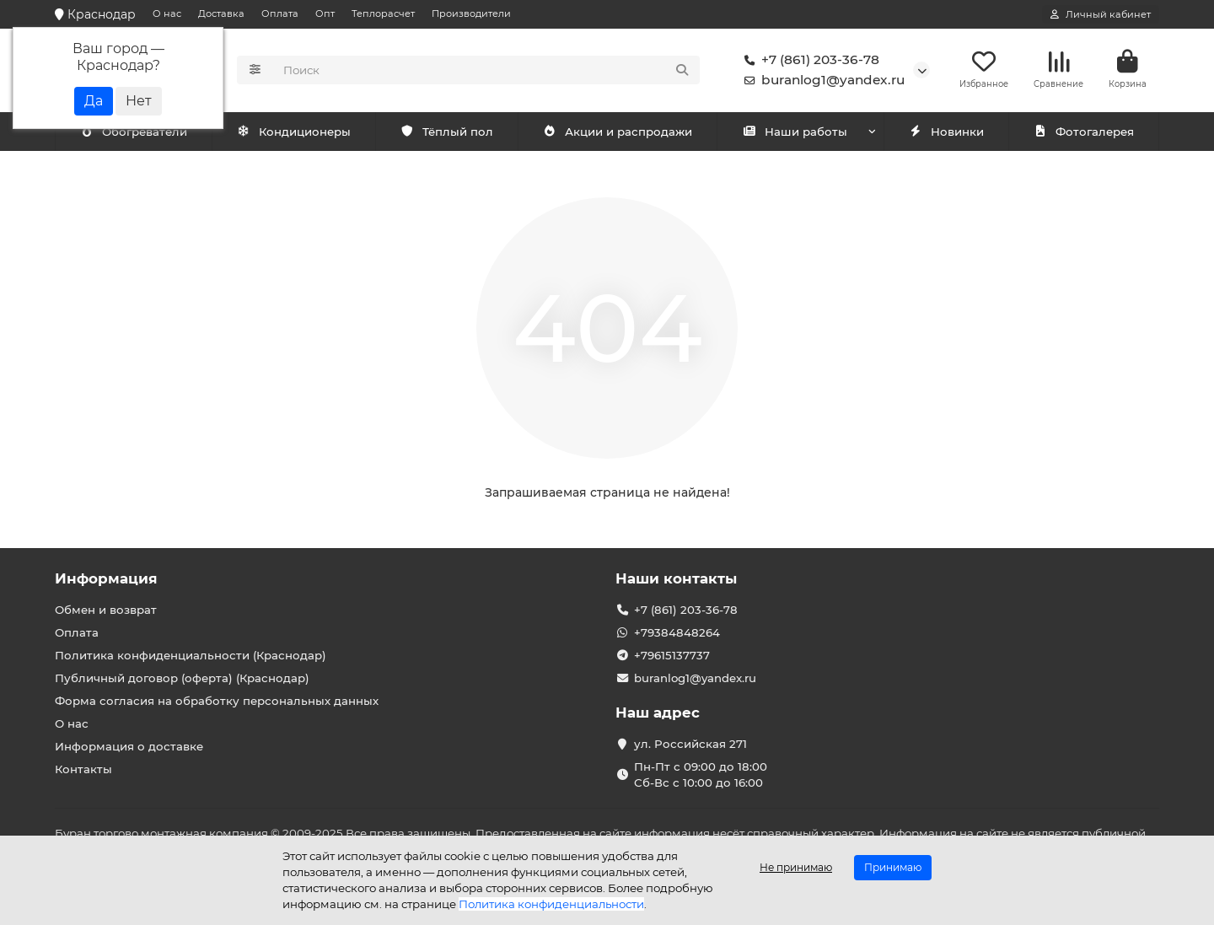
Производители (471, 13)
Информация (106, 578)
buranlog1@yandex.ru (821, 81)
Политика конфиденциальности (551, 904)
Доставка (221, 13)
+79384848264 (677, 632)
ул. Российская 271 (690, 743)
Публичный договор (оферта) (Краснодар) (182, 678)
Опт (325, 13)
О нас (167, 13)
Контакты (83, 769)
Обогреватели (297, 132)
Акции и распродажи (617, 132)
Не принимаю (796, 867)
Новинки (946, 132)
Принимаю (892, 867)
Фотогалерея (1083, 132)
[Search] (487, 70)
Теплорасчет (383, 13)
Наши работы (794, 132)
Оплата (279, 13)
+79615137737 (672, 655)
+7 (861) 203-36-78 (808, 60)
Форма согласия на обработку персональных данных (217, 700)
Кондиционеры (136, 132)
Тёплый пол (446, 132)
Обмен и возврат (106, 609)
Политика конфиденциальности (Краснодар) (190, 655)
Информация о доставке (129, 746)
